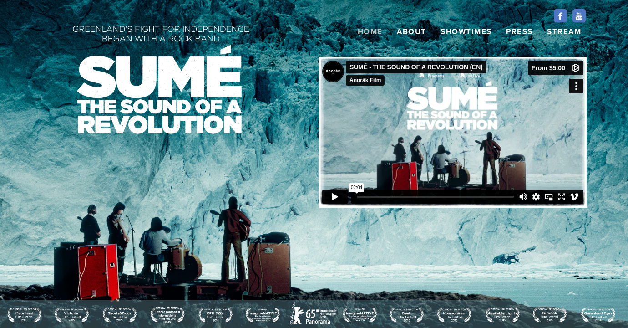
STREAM (564, 31)
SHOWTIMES (466, 31)
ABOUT (411, 31)
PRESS (519, 31)
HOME (370, 31)
